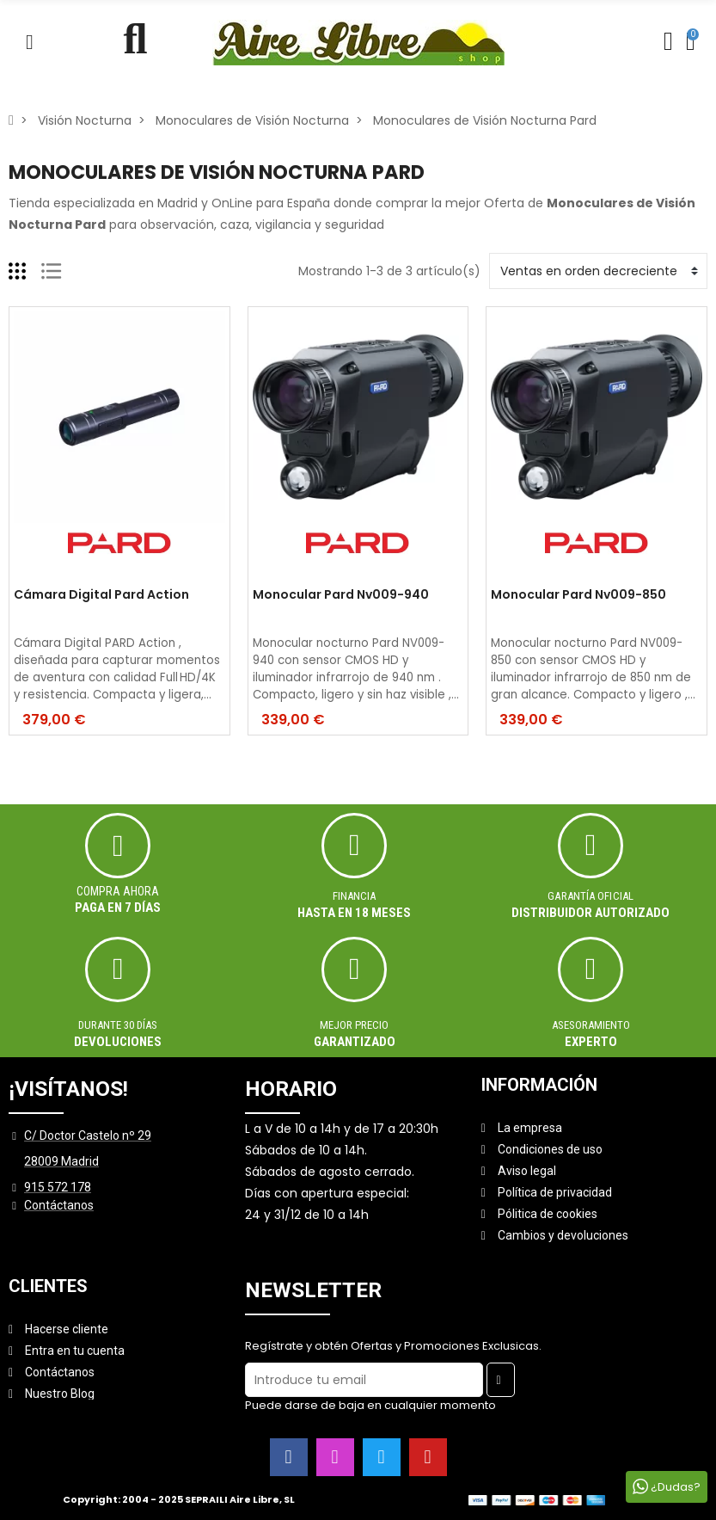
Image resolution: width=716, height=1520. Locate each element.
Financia (354, 895)
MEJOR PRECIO (354, 1024)
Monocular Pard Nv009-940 (341, 595)
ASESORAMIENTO (591, 1024)
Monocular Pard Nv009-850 (578, 595)
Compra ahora (117, 891)
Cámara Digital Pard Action (101, 595)
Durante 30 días (117, 1024)
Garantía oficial (590, 895)
